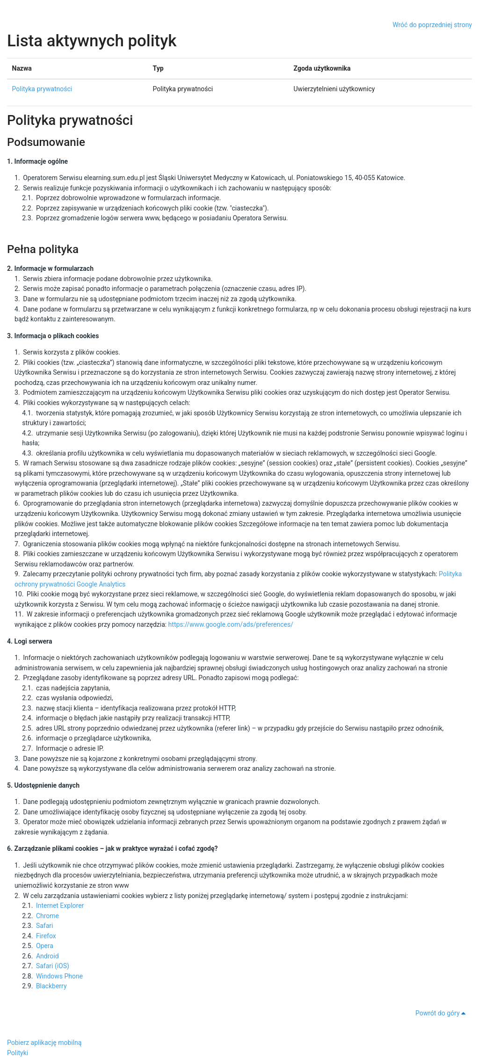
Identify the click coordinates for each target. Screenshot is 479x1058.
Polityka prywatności (42, 89)
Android (47, 956)
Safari (44, 925)
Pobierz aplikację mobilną (44, 1042)
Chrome (47, 916)
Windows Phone (59, 976)
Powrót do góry (442, 1013)
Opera (44, 945)
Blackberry (51, 986)
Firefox (46, 936)
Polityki (17, 1053)
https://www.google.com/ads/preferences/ (230, 624)
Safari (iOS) (52, 966)
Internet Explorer (60, 905)
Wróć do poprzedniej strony (432, 25)
